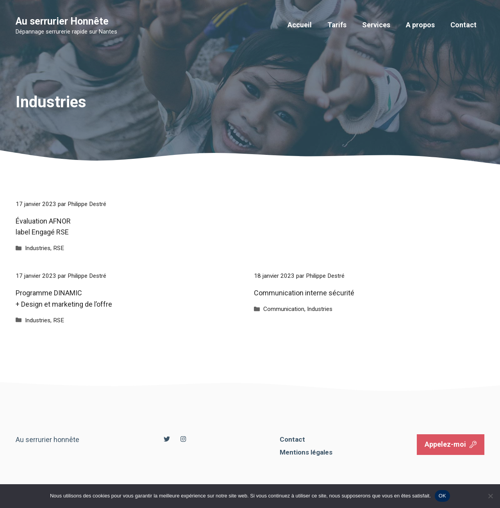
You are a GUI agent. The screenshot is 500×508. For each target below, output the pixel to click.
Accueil (300, 25)
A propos (420, 25)
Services (376, 25)
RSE (58, 248)
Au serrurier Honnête (62, 21)
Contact (463, 25)
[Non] (490, 496)
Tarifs (336, 25)
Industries (37, 248)
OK (442, 496)
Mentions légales (306, 452)
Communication (283, 309)
